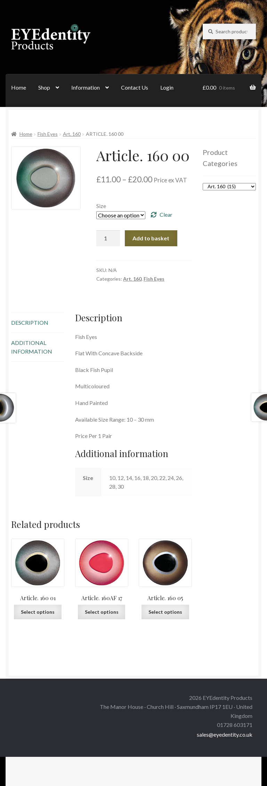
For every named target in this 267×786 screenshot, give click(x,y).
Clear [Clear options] (166, 214)
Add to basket (150, 238)
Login (166, 87)
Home (18, 87)
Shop (44, 87)
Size (101, 205)
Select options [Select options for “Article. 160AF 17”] (102, 612)
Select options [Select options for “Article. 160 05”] (165, 612)
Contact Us (134, 87)
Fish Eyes (48, 134)
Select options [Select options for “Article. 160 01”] (38, 612)
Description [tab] (29, 322)
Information (85, 87)
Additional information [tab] (31, 347)
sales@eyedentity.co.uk (224, 734)
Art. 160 (72, 134)
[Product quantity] (108, 238)
